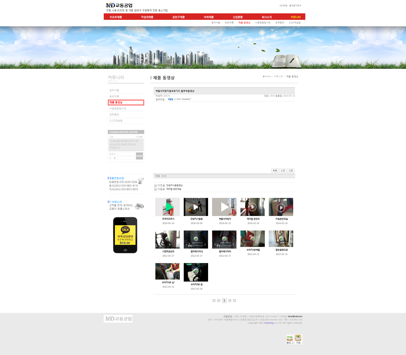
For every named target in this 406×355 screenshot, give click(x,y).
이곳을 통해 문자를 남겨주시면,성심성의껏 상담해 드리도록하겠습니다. (124, 144)
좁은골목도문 (282, 250)
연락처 (112, 154)
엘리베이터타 (225, 251)
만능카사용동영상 (174, 185)
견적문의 (279, 22)
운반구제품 (178, 17)
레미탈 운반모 (253, 219)
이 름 (112, 158)
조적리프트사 (168, 219)
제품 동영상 (244, 22)
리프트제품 (116, 17)
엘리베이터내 (196, 251)
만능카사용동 (196, 219)
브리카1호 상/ (168, 282)
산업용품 (238, 17)
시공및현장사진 (263, 22)
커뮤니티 (295, 17)
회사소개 (266, 17)
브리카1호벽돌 (253, 250)
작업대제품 (147, 17)
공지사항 (215, 22)
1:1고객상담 (295, 22)
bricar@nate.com (295, 316)
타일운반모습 (282, 219)
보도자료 (229, 22)
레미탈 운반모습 (173, 189)
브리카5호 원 (196, 284)
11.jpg (170, 99)
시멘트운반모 (168, 251)
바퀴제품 (209, 17)
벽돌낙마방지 (225, 219)
